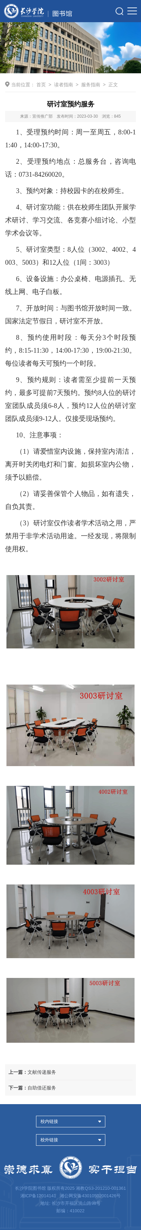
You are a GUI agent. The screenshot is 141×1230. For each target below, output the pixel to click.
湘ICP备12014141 (38, 1195)
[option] (70, 47)
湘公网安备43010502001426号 (90, 1195)
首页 (41, 84)
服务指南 (90, 84)
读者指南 (63, 84)
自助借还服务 (32, 1087)
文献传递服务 (32, 1072)
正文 (113, 84)
